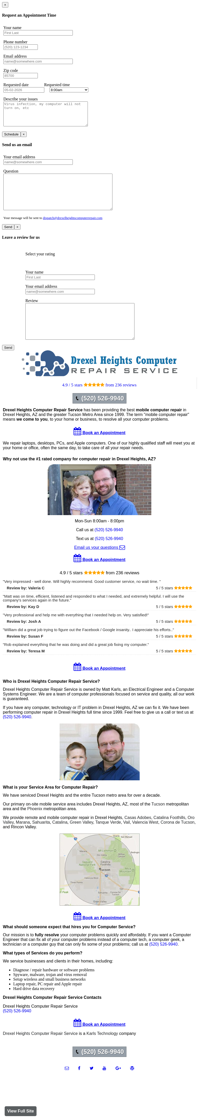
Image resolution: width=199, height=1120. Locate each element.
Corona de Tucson (178, 841)
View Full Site (20, 1111)
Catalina (60, 841)
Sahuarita (41, 841)
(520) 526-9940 (109, 548)
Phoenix (34, 827)
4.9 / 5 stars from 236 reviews (99, 403)
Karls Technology (102, 1052)
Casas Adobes (137, 836)
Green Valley (81, 841)
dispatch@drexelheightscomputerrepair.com (73, 229)
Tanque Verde (108, 841)
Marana (23, 841)
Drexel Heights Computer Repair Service (40, 1052)
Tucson (158, 823)
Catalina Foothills (169, 836)
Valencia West (145, 841)
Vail (126, 841)
